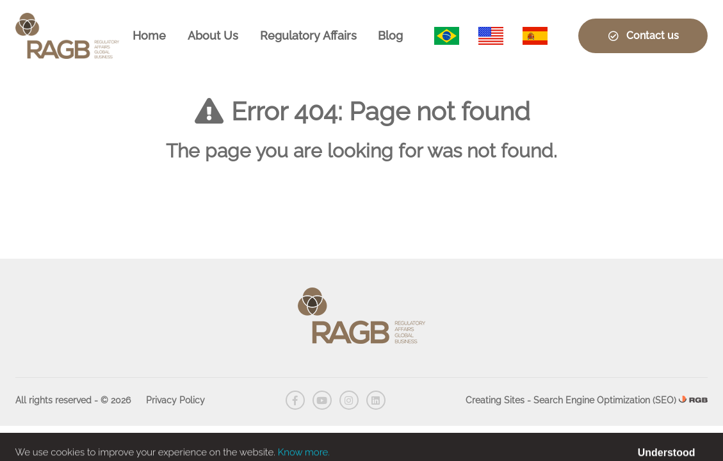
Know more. (304, 455)
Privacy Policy (175, 400)
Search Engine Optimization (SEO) (604, 400)
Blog (390, 35)
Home (149, 35)
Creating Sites (495, 400)
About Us (213, 35)
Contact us (643, 35)
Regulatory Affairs (308, 35)
